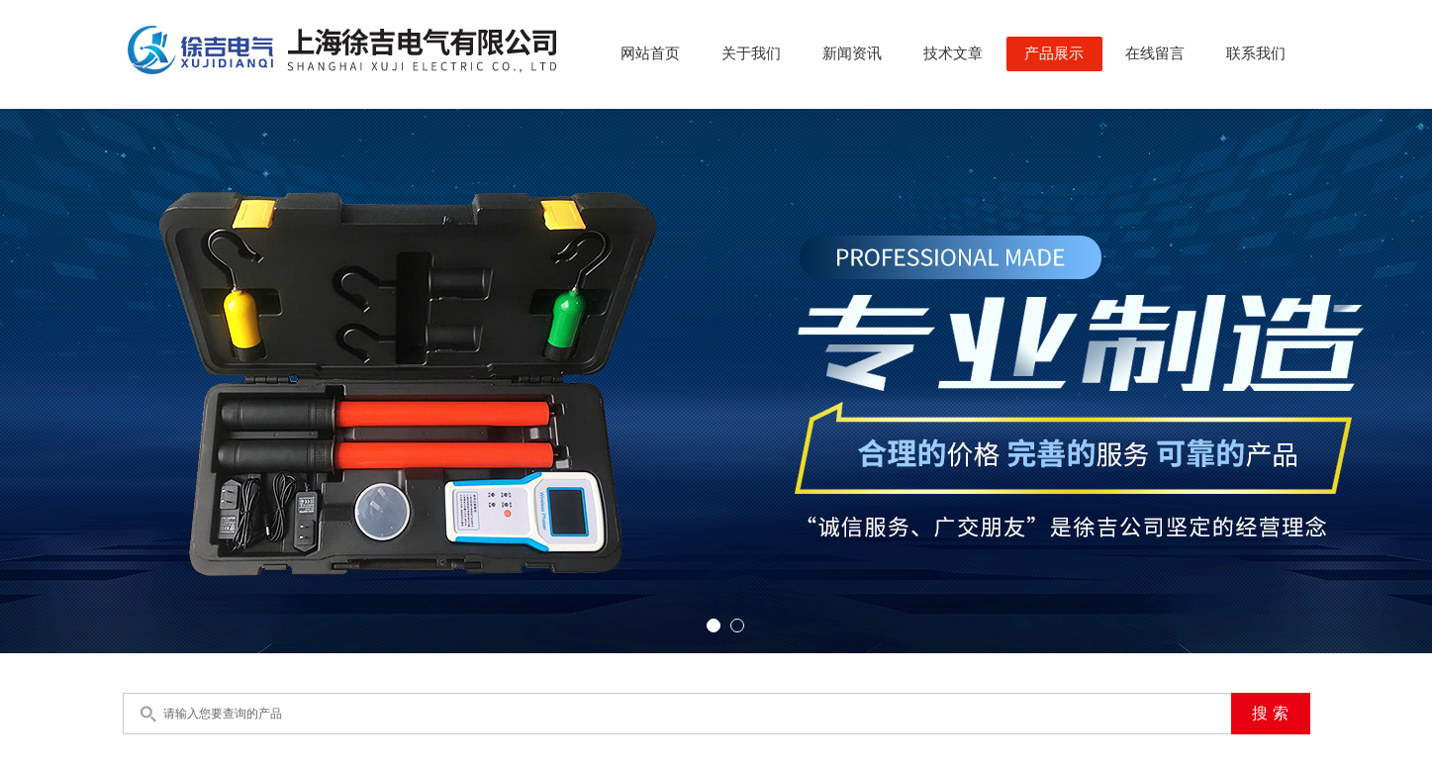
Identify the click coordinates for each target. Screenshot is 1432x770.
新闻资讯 (852, 53)
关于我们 (751, 53)
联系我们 (1256, 53)
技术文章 (953, 53)
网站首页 (650, 53)
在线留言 (1155, 53)
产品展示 (1054, 53)
